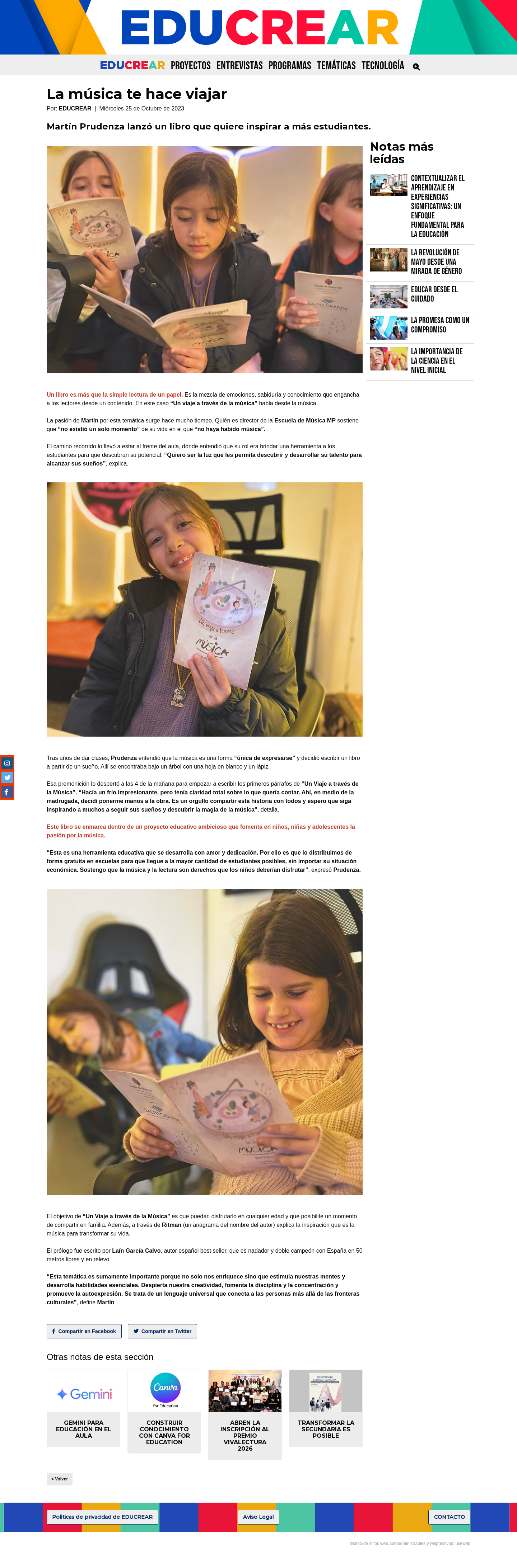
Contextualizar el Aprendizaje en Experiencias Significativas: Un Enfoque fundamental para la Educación (438, 206)
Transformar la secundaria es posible (326, 1429)
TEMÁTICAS (336, 66)
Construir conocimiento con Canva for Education (164, 1432)
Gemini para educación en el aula (83, 1429)
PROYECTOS (191, 66)
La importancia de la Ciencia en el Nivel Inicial (437, 360)
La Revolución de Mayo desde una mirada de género (436, 262)
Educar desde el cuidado (434, 294)
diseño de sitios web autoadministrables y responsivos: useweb (409, 1543)
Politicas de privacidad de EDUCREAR (102, 1517)
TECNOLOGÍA (383, 66)
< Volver (59, 1478)
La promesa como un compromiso (440, 325)
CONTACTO (449, 1517)
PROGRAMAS (290, 66)
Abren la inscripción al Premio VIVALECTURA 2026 (245, 1435)
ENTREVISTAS (239, 66)
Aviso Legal (258, 1517)
